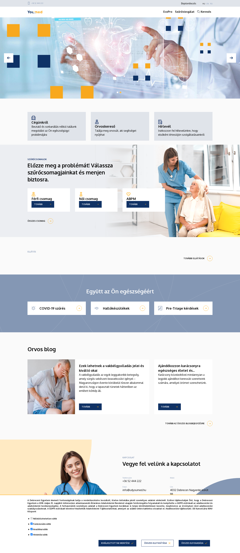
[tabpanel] (120, 58)
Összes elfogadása (192, 543)
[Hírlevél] (183, 128)
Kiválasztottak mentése (115, 543)
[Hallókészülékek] (120, 308)
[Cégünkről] (57, 126)
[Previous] (8, 58)
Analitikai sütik (40, 529)
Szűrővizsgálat (184, 11)
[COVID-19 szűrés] (57, 308)
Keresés (206, 11)
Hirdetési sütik (40, 534)
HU (203, 4)
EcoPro (167, 11)
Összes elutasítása (155, 543)
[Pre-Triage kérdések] (183, 308)
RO (211, 4)
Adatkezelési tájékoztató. (179, 508)
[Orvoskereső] (120, 128)
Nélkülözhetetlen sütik (45, 518)
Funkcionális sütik (42, 524)
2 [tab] (120, 92)
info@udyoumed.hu (134, 490)
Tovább (86, 406)
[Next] (231, 58)
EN (207, 4)
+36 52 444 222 (37, 3)
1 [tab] (117, 92)
